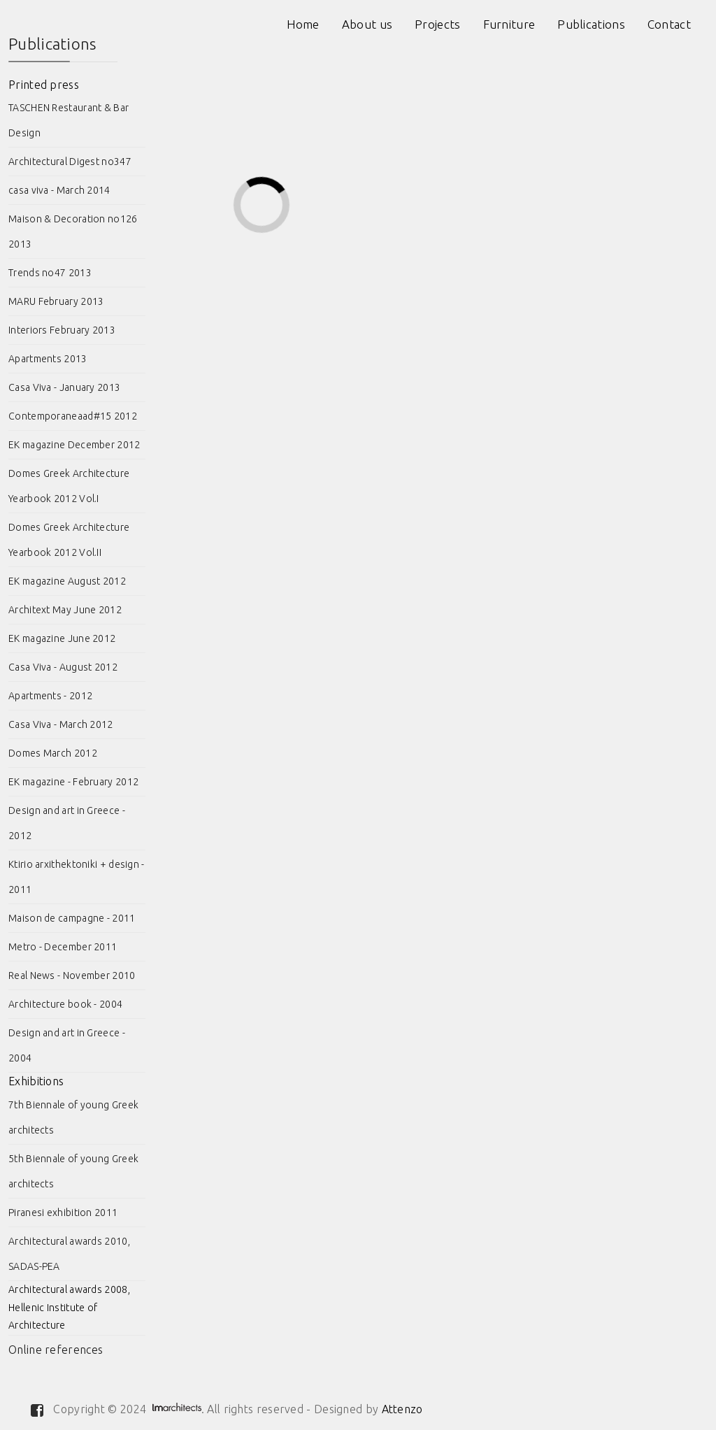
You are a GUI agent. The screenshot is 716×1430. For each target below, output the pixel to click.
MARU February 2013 (55, 301)
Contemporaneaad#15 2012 (72, 416)
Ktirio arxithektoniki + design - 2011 (76, 877)
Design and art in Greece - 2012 (66, 823)
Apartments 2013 (47, 358)
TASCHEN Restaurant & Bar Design (68, 120)
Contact (669, 24)
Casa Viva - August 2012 (62, 667)
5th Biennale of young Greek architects (73, 1171)
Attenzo (402, 1409)
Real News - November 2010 (72, 975)
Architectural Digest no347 (69, 161)
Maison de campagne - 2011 (72, 918)
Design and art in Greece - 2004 (66, 1045)
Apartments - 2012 (50, 695)
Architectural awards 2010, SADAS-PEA (69, 1254)
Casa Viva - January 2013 (64, 387)
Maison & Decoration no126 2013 (73, 231)
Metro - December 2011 (62, 946)
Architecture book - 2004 (65, 1004)
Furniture (509, 24)
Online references (55, 1349)
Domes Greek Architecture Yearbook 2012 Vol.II (68, 540)
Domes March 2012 (52, 753)
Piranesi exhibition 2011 (62, 1212)
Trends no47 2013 (50, 272)
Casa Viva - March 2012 (60, 724)
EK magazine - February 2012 (73, 781)
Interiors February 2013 (61, 330)
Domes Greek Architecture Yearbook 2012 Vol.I (68, 486)
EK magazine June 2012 (61, 638)
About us (367, 24)
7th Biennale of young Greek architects (73, 1117)
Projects (437, 24)
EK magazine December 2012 (74, 444)
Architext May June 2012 (65, 609)
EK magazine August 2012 (67, 581)
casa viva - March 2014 (59, 190)
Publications (591, 24)
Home (303, 24)
